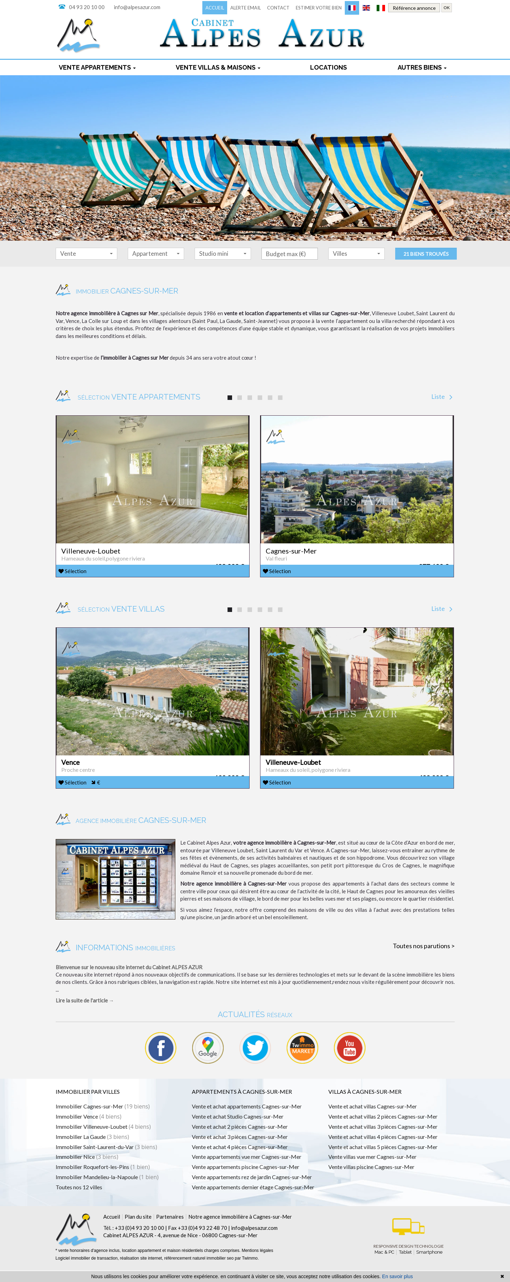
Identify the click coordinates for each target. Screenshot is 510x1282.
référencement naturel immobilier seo (199, 1270)
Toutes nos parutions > (424, 958)
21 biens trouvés (426, 254)
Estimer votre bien (319, 7)
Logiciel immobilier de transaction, (88, 1270)
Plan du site (138, 1228)
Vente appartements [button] (97, 67)
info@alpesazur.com (137, 7)
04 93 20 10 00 (87, 7)
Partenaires (170, 1228)
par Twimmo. (247, 1270)
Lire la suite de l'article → (85, 1012)
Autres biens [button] (422, 67)
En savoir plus (397, 1276)
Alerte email (245, 7)
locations (328, 67)
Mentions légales (257, 1262)
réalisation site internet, (142, 1270)
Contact (278, 7)
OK (446, 7)
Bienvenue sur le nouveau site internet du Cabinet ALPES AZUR (129, 979)
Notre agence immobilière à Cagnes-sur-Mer (240, 1228)
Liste (442, 396)
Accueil (214, 7)
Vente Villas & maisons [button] (218, 67)
